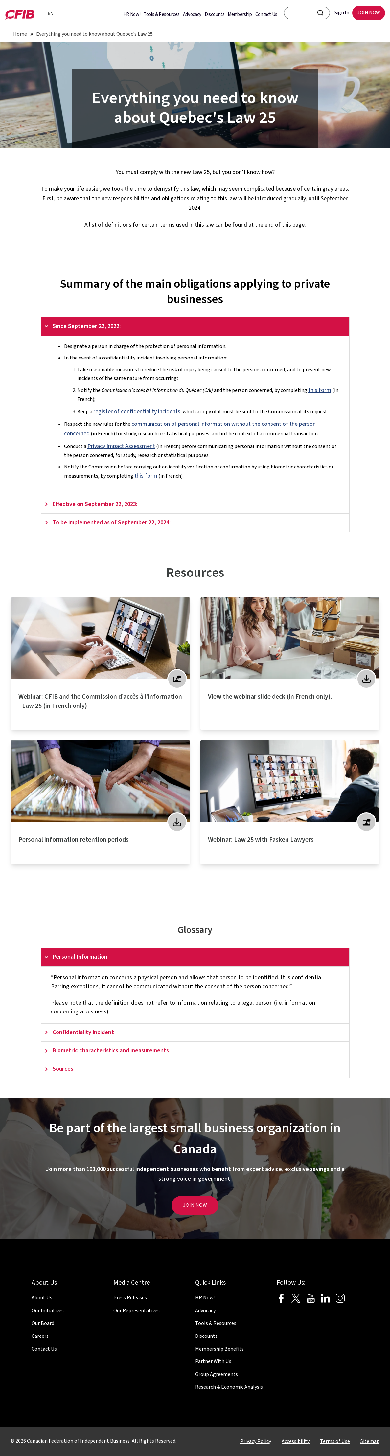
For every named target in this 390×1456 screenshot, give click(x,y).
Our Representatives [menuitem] (136, 1310)
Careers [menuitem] (40, 1336)
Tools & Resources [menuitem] (162, 14)
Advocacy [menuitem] (192, 14)
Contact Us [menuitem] (266, 14)
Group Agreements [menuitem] (216, 1374)
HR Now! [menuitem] (131, 14)
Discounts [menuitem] (215, 14)
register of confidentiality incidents (136, 411)
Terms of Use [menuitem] (335, 1441)
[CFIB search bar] (307, 13)
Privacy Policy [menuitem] (255, 1441)
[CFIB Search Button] (320, 13)
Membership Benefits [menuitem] (219, 1349)
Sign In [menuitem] (341, 12)
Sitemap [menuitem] (369, 1441)
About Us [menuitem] (42, 1297)
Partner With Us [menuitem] (213, 1361)
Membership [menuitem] (240, 14)
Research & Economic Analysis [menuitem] (229, 1387)
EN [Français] (49, 13)
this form (319, 390)
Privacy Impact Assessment (121, 446)
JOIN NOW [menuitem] (368, 12)
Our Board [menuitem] (43, 1323)
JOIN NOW (195, 1205)
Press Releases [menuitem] (130, 1297)
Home (20, 34)
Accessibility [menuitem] (296, 1441)
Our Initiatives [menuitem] (48, 1310)
